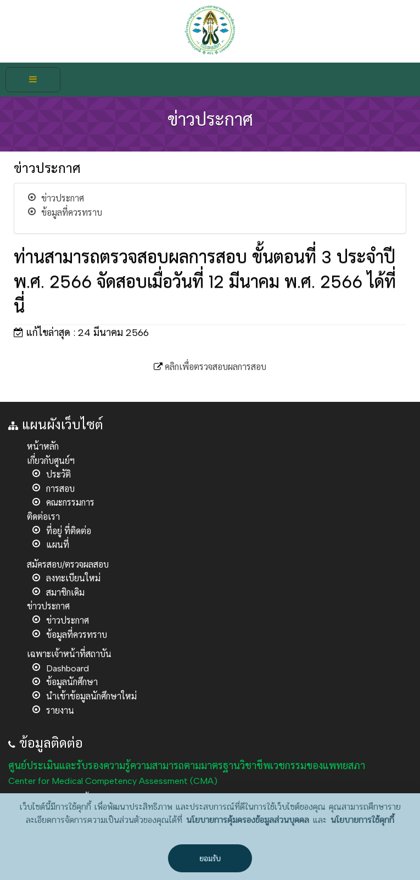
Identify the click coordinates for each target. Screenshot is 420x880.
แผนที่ (57, 545)
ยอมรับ (210, 859)
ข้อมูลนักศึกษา (72, 682)
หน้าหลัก (43, 446)
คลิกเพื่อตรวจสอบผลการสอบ (215, 367)
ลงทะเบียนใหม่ (73, 578)
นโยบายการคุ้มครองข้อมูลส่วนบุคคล (247, 820)
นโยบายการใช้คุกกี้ (362, 820)
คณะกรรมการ (70, 502)
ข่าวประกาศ (62, 198)
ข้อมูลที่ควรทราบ (71, 213)
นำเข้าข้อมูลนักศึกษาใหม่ (91, 696)
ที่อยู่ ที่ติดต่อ (68, 531)
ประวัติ (58, 474)
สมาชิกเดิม (65, 592)
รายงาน (60, 710)
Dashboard (67, 668)
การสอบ (60, 489)
